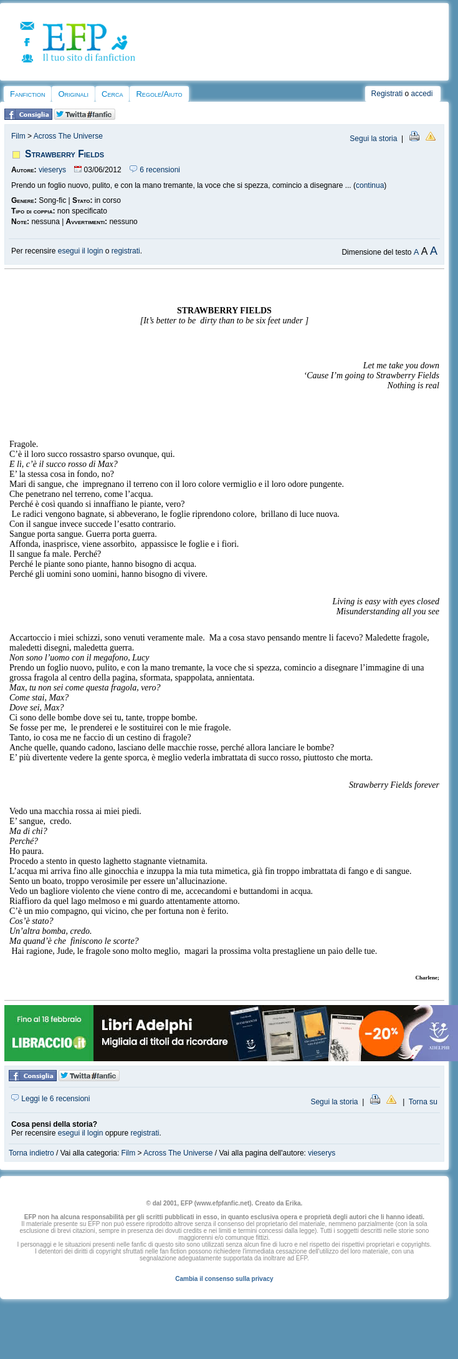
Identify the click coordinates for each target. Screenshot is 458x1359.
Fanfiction (27, 94)
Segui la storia (373, 138)
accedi (422, 93)
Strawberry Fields (64, 154)
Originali (73, 94)
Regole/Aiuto (159, 94)
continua (370, 185)
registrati (126, 251)
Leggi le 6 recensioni (50, 1098)
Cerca (112, 94)
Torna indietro (31, 1153)
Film (18, 136)
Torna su (423, 1101)
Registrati (387, 93)
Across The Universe (68, 136)
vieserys (52, 169)
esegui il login (80, 251)
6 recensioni (155, 169)
